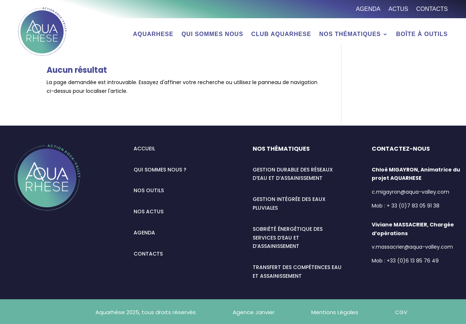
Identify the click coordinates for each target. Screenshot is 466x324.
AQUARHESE (153, 34)
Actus (398, 9)
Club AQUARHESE (281, 34)
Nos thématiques (350, 34)
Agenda (368, 9)
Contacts (432, 9)
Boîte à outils (422, 34)
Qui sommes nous (212, 34)
